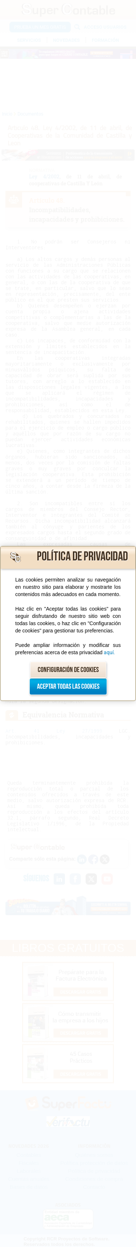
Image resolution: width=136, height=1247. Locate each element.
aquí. (109, 652)
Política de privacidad (82, 556)
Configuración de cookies (68, 669)
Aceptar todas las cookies (68, 686)
